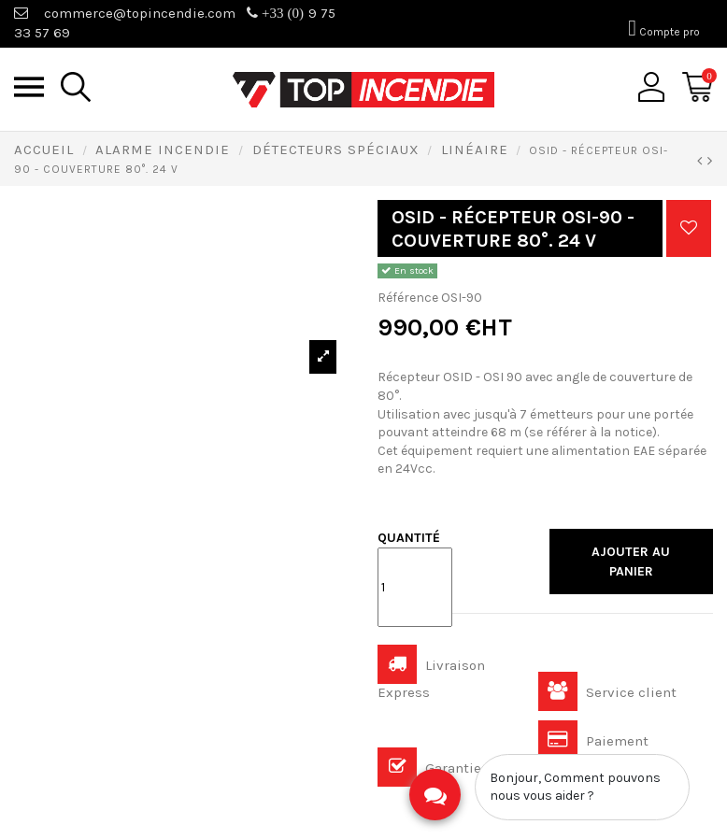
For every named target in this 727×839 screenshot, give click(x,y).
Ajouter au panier (631, 561)
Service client (607, 692)
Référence (408, 298)
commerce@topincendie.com (139, 13)
